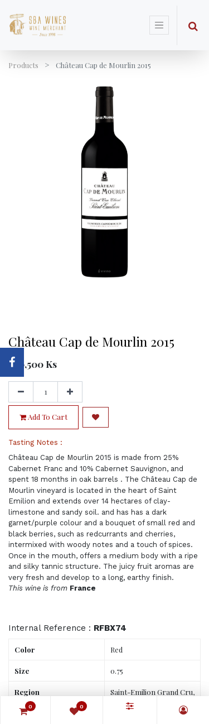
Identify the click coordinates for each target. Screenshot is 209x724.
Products (23, 65)
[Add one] (69, 391)
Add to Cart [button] (43, 416)
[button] (95, 417)
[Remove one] (20, 391)
